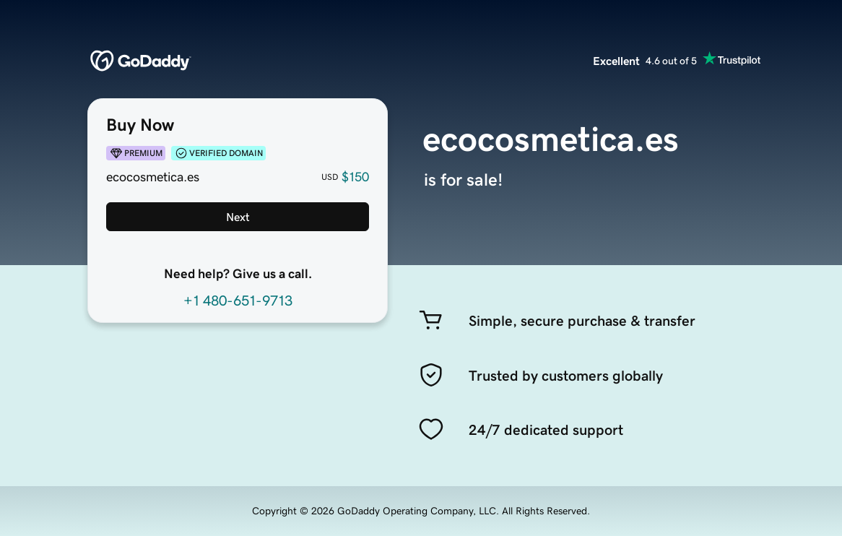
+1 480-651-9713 (237, 300)
